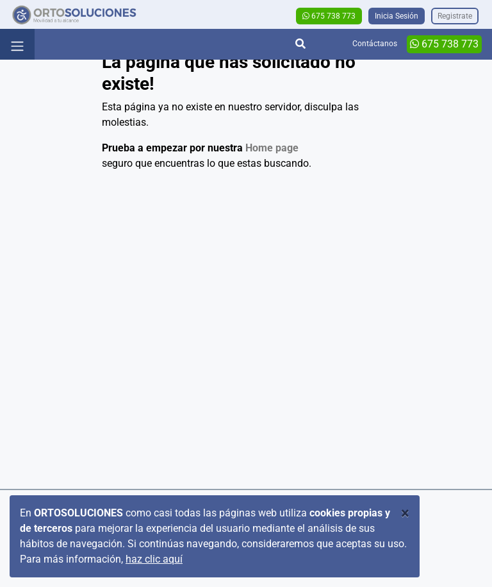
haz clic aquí (154, 559)
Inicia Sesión (396, 16)
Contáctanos (374, 43)
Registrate (455, 16)
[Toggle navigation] (17, 44)
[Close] (405, 513)
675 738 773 (329, 16)
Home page (272, 148)
